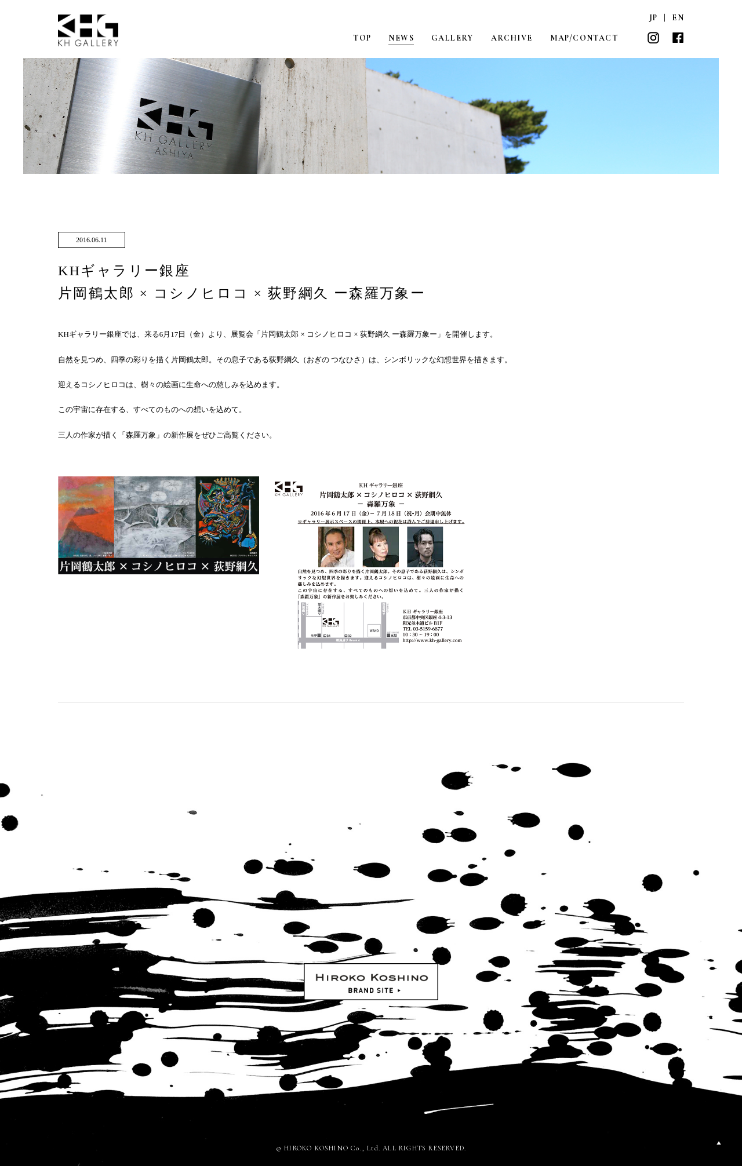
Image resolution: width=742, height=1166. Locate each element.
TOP (362, 38)
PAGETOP (718, 1142)
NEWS (401, 38)
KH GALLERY (88, 30)
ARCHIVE (512, 38)
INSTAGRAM (653, 37)
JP (653, 18)
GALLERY (452, 38)
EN (678, 18)
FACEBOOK (677, 37)
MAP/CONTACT (584, 38)
